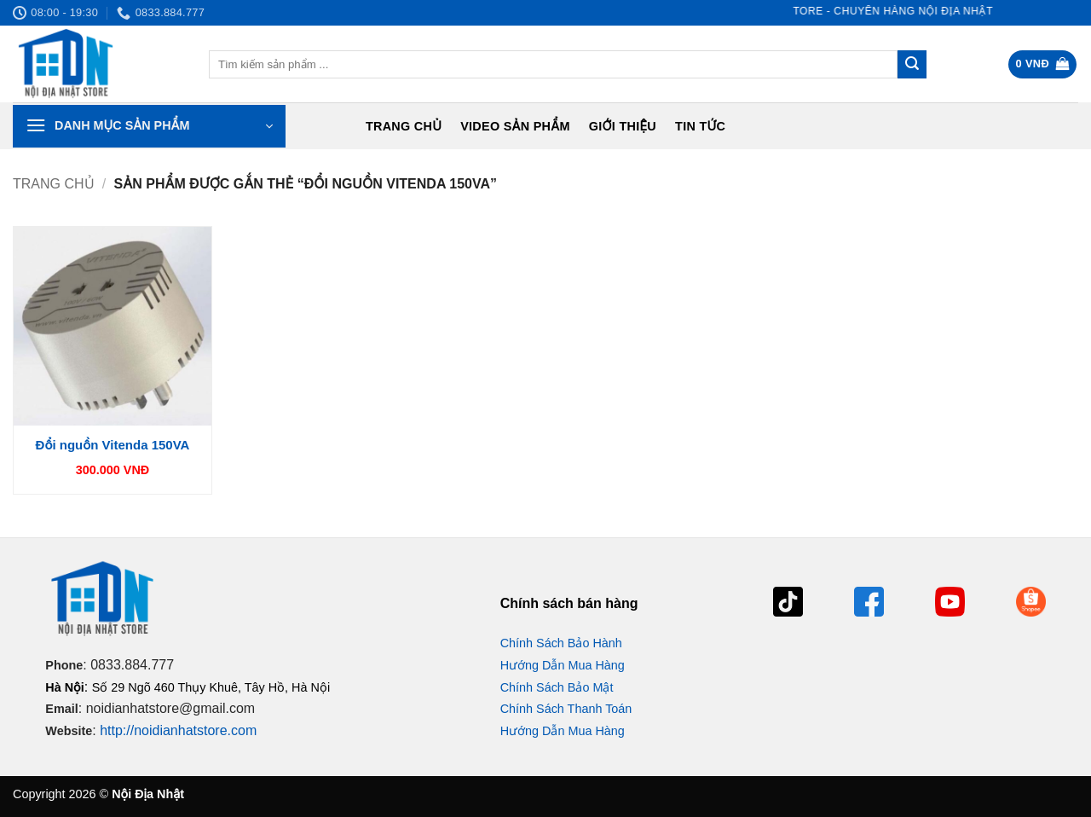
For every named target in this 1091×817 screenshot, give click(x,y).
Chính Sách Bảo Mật (557, 687)
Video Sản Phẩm (515, 126)
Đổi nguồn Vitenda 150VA (113, 444)
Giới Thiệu (622, 126)
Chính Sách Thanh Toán (566, 709)
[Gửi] (912, 64)
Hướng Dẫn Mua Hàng (562, 665)
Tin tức (700, 126)
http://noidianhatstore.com (178, 730)
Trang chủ (404, 126)
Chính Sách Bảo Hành (561, 643)
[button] (1042, 64)
